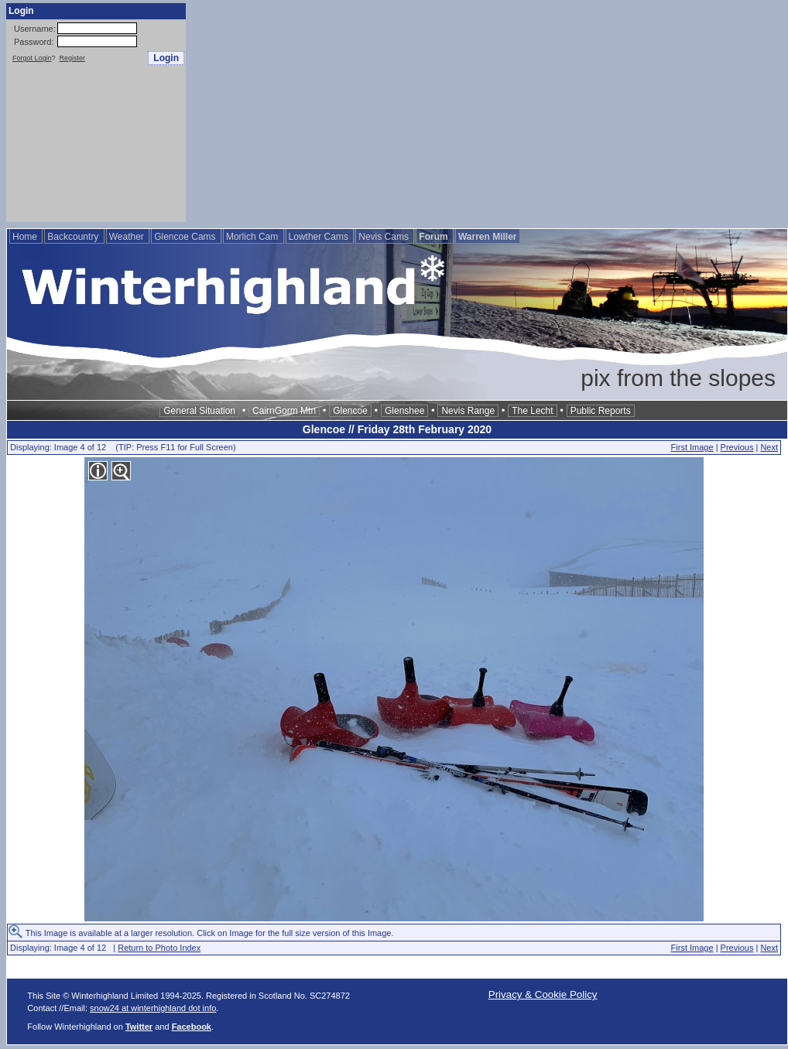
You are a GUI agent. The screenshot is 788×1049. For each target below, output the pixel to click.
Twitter (138, 1026)
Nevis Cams (384, 236)
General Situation (199, 410)
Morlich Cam (253, 236)
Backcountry (74, 236)
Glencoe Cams (186, 236)
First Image (692, 447)
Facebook (191, 1026)
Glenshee (404, 410)
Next (769, 447)
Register (73, 58)
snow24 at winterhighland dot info (153, 1008)
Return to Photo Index (159, 947)
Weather (127, 236)
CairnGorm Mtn (284, 410)
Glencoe (350, 410)
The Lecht (532, 410)
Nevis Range (468, 410)
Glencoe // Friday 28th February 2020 (397, 429)
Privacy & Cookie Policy (543, 994)
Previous (737, 447)
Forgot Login (32, 58)
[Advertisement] (464, 111)
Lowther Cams (320, 236)
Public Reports (600, 410)
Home (25, 236)
